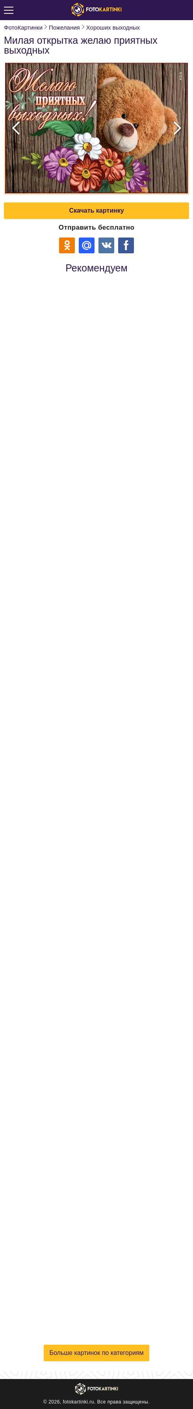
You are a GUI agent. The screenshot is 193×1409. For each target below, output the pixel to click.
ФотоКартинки (23, 27)
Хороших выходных (113, 27)
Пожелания (64, 27)
